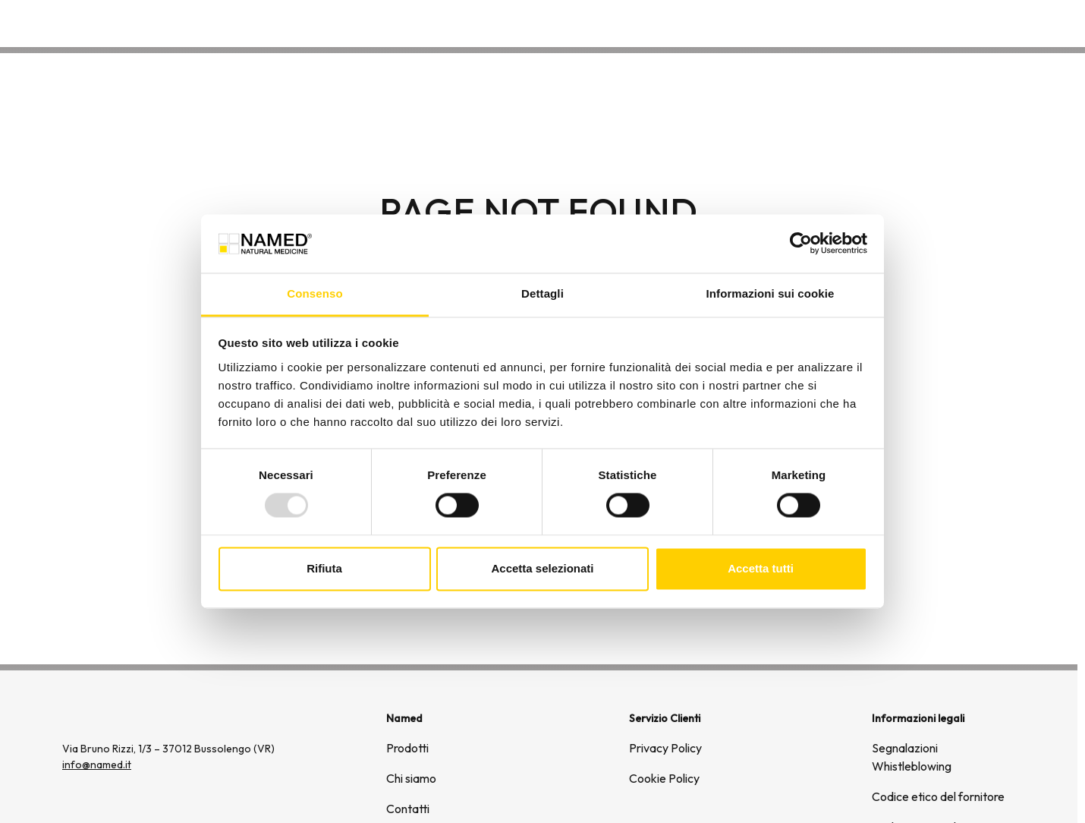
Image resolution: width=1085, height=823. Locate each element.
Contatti (981, 22)
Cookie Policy (664, 778)
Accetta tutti (761, 568)
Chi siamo (907, 22)
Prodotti (407, 747)
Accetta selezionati (542, 568)
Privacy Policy (665, 747)
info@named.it (96, 764)
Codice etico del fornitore (938, 796)
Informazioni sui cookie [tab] (770, 293)
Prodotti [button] (825, 22)
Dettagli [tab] (542, 293)
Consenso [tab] (314, 293)
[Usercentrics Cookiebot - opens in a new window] (800, 243)
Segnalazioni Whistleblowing (911, 757)
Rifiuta (324, 568)
